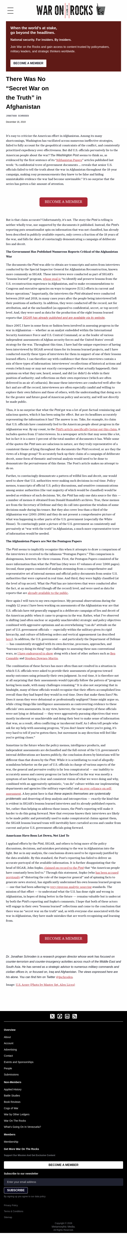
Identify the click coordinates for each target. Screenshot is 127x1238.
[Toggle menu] (10, 11)
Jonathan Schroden (17, 115)
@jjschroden (64, 977)
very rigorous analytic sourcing (71, 887)
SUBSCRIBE (16, 1190)
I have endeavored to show (35, 653)
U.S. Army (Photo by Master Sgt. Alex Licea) (45, 984)
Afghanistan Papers (69, 160)
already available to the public (48, 593)
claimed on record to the (64, 868)
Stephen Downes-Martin (41, 658)
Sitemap (8, 1217)
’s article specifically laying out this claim (86, 429)
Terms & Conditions (13, 1211)
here (9, 639)
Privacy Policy (11, 1205)
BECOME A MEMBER (28, 63)
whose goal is (52, 279)
